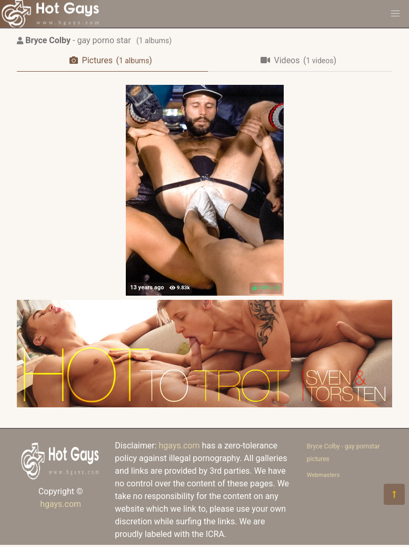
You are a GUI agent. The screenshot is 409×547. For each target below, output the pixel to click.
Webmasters (323, 475)
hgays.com (60, 504)
